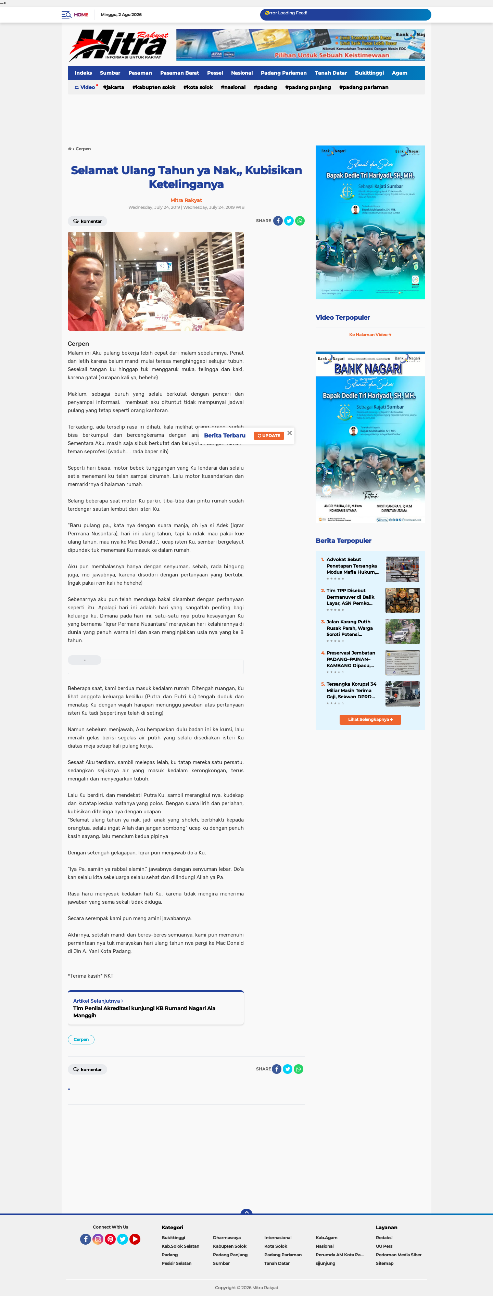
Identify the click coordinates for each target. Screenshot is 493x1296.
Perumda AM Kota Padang (341, 1254)
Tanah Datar (331, 73)
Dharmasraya (227, 1237)
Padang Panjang (310, 87)
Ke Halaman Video (370, 334)
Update (269, 435)
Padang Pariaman (284, 73)
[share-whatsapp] (300, 221)
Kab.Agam (327, 1237)
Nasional (242, 73)
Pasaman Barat (179, 73)
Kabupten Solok (155, 87)
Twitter (125, 1242)
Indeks (83, 73)
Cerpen (81, 1039)
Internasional (277, 1237)
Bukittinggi (369, 73)
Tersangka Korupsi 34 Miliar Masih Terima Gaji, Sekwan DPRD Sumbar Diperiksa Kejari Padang (351, 690)
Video (87, 87)
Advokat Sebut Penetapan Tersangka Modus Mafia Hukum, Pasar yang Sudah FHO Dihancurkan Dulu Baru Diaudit (353, 566)
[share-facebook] (278, 221)
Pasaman (140, 73)
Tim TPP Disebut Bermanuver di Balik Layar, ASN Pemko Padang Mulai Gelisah (352, 597)
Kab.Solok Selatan (180, 1246)
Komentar (87, 221)
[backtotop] (246, 1215)
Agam (399, 73)
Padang (267, 87)
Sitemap (384, 1263)
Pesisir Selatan (176, 1263)
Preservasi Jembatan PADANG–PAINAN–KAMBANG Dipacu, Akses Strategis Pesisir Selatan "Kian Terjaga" (353, 659)
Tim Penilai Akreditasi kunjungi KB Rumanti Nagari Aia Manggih (144, 1012)
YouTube (139, 1242)
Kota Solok (200, 87)
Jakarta (115, 87)
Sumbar (110, 73)
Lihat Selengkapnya (370, 719)
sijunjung (325, 1263)
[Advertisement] (246, 116)
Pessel (215, 73)
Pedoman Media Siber (398, 1254)
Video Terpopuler (343, 317)
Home (81, 15)
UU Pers (384, 1246)
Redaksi (384, 1237)
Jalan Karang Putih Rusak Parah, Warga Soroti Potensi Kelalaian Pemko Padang (350, 628)
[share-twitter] (289, 221)
